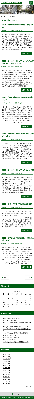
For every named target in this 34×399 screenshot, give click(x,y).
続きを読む (25, 53)
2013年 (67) (6, 383)
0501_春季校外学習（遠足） (11, 318)
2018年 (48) (6, 372)
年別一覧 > (29, 387)
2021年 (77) (6, 365)
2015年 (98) (6, 379)
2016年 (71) (6, 377)
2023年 (9, 16)
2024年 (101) (7, 359)
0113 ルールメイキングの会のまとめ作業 (18, 170)
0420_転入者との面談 (9, 339)
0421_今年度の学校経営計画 (11, 337)
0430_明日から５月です (10, 320)
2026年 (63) (6, 354)
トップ (3, 16)
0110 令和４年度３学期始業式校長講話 (17, 204)
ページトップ (18, 394)
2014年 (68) (6, 381)
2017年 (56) (6, 374)
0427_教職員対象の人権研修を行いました (15, 327)
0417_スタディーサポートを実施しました (15, 342)
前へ (5, 277)
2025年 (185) (7, 357)
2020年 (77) (6, 368)
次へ (28, 277)
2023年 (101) (7, 361)
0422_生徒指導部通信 (9, 335)
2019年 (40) (6, 370)
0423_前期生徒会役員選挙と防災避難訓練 (15, 333)
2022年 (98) (6, 363)
